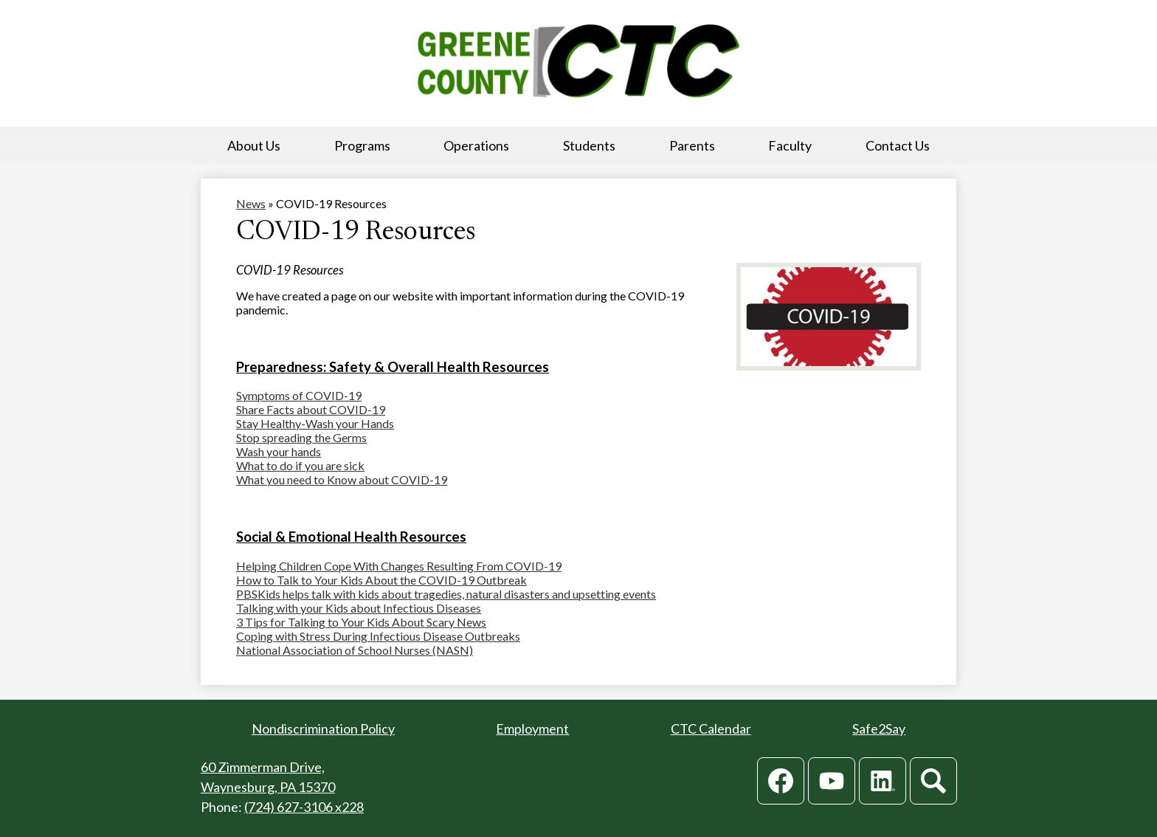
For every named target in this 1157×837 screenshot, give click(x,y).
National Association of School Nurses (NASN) (354, 650)
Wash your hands (278, 451)
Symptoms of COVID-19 (299, 395)
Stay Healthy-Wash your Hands (315, 423)
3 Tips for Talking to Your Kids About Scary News (361, 622)
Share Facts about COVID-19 (310, 409)
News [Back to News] (251, 203)
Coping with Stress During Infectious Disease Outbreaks (378, 636)
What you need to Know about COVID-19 (341, 479)
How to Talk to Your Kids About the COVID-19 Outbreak (381, 580)
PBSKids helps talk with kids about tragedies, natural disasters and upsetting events (446, 594)
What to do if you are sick (300, 465)
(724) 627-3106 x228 (304, 807)
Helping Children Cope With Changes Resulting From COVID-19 (399, 566)
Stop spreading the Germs (301, 437)
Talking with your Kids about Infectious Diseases (358, 608)
